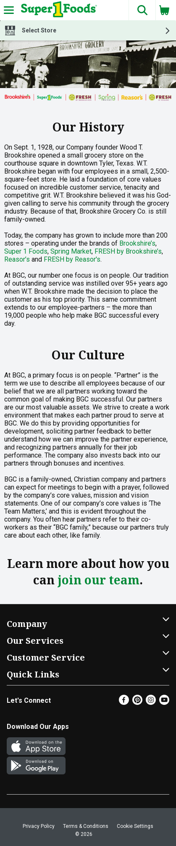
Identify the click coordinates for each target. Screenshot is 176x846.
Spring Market (71, 251)
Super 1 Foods (25, 251)
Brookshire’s (137, 243)
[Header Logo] (57, 10)
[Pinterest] (137, 703)
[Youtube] (164, 703)
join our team (98, 580)
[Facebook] (124, 703)
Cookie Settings (135, 826)
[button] (142, 10)
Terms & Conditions (85, 826)
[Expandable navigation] (8, 10)
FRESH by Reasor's (72, 259)
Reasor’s (17, 259)
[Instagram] (151, 703)
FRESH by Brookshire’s (128, 251)
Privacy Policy (39, 826)
